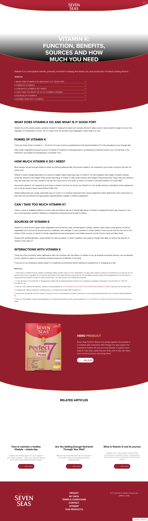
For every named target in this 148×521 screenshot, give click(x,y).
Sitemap (74, 506)
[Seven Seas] (74, 5)
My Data (74, 496)
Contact (74, 502)
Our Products (74, 509)
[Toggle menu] (144, 3)
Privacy (74, 493)
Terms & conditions (74, 499)
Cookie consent (140, 519)
